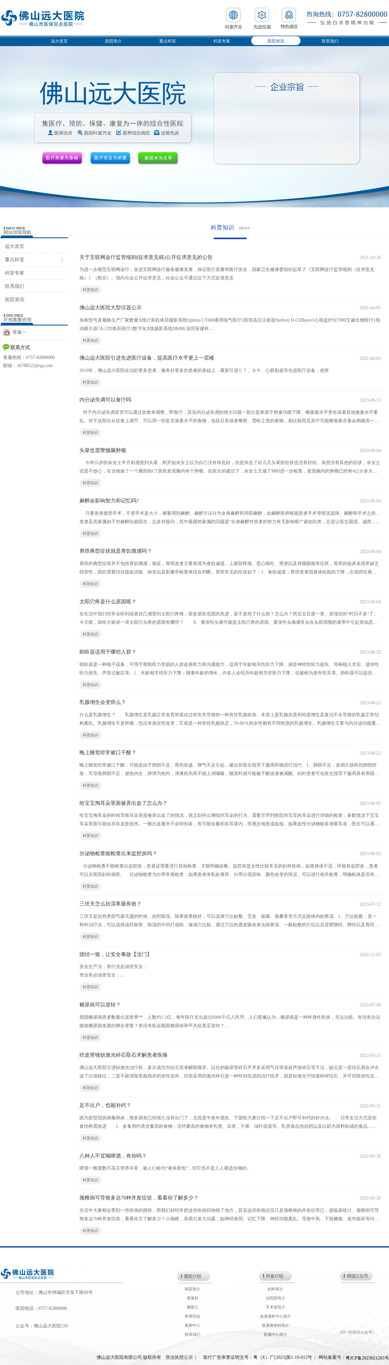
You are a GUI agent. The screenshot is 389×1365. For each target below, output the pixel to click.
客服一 (14, 332)
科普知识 (90, 290)
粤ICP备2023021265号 (367, 1358)
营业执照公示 (179, 1357)
